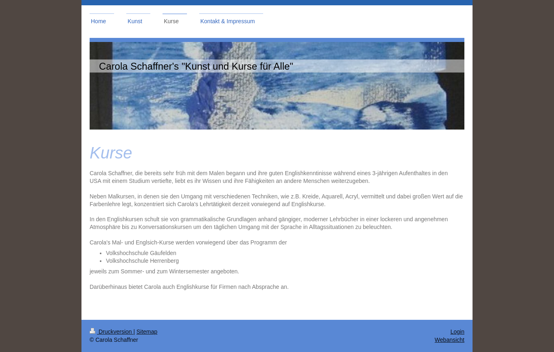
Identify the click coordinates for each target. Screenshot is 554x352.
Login (457, 331)
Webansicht (449, 340)
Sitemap (146, 331)
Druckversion (111, 331)
